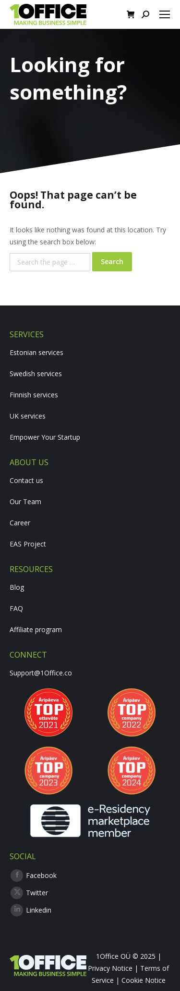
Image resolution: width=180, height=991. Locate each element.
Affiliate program (36, 629)
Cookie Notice (143, 980)
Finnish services (34, 394)
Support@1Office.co (41, 672)
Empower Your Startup (45, 437)
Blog (17, 587)
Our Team (25, 501)
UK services (28, 415)
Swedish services (36, 373)
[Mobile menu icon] (164, 14)
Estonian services (36, 352)
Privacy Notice (110, 968)
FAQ (16, 608)
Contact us (26, 480)
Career (20, 522)
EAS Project (28, 543)
